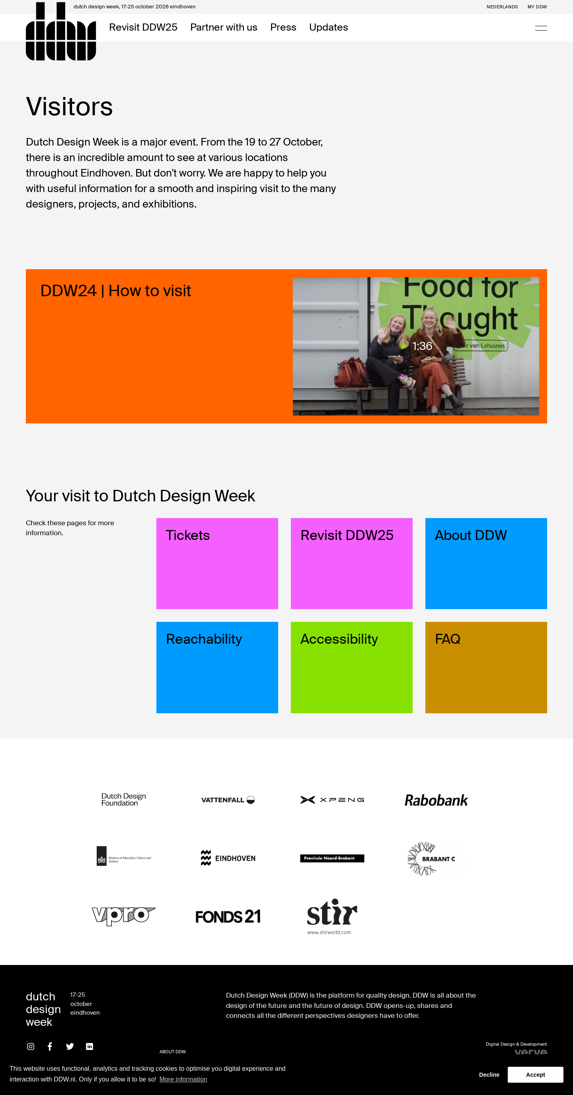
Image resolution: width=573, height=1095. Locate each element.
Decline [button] (489, 1075)
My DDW (537, 7)
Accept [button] (535, 1075)
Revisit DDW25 (143, 27)
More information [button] (183, 1079)
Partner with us (223, 27)
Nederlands (502, 7)
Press (283, 27)
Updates (328, 27)
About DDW (173, 1051)
